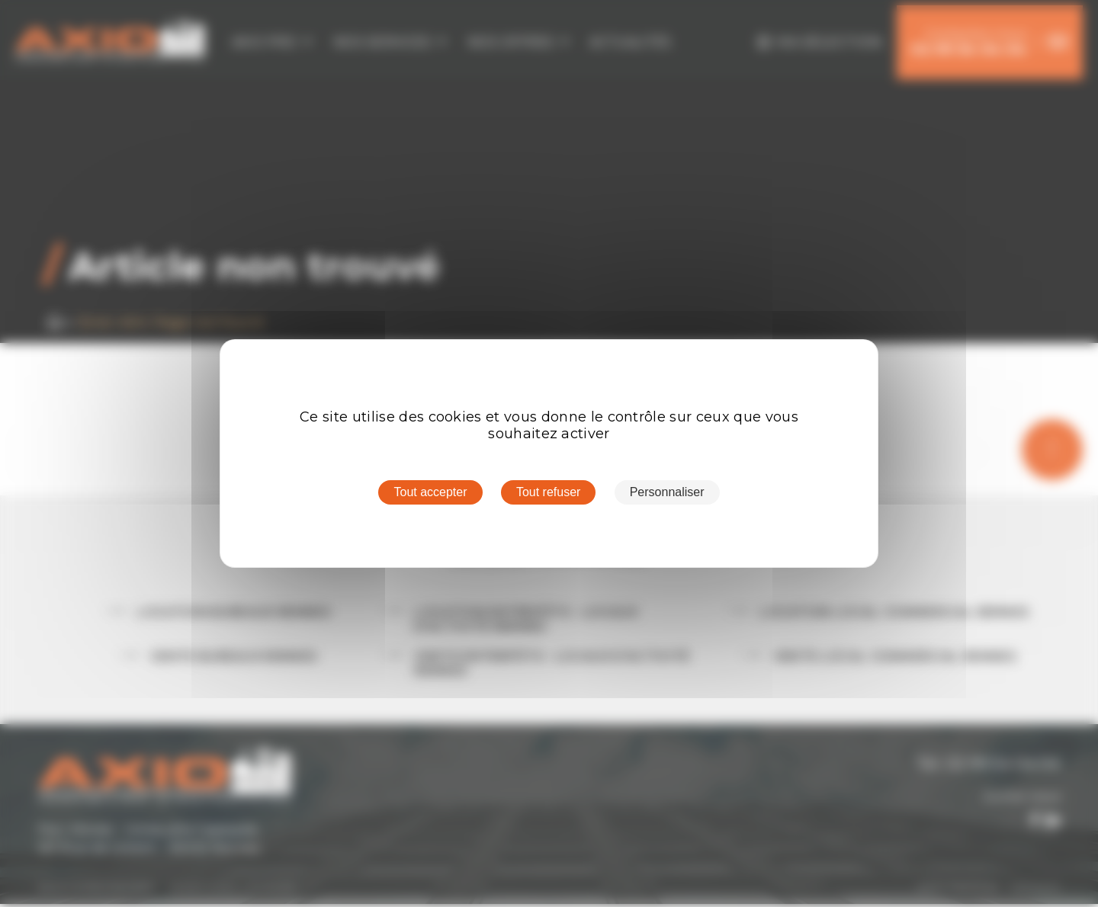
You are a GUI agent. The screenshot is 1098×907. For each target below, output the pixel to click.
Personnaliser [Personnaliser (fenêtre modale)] (667, 492)
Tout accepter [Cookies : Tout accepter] (430, 492)
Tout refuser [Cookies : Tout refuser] (548, 492)
